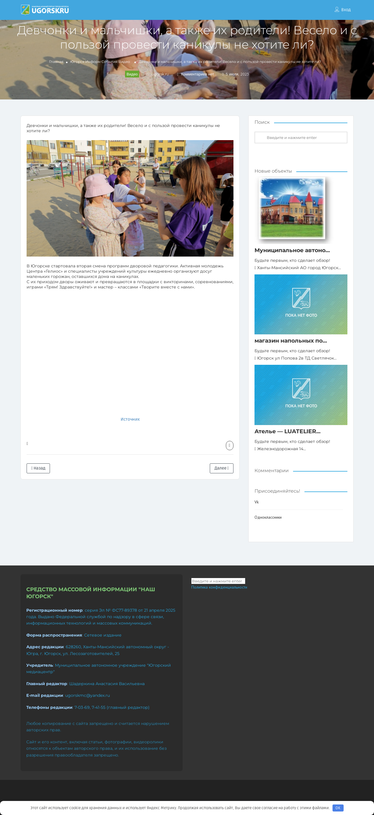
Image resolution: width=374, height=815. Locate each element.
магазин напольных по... (290, 340)
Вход (346, 9)
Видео (124, 61)
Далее (221, 468)
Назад (38, 468)
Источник (130, 419)
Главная (56, 61)
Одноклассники (268, 517)
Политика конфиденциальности (219, 587)
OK (337, 808)
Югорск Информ (85, 61)
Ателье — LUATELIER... (287, 431)
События (109, 61)
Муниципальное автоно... (292, 250)
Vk (256, 502)
